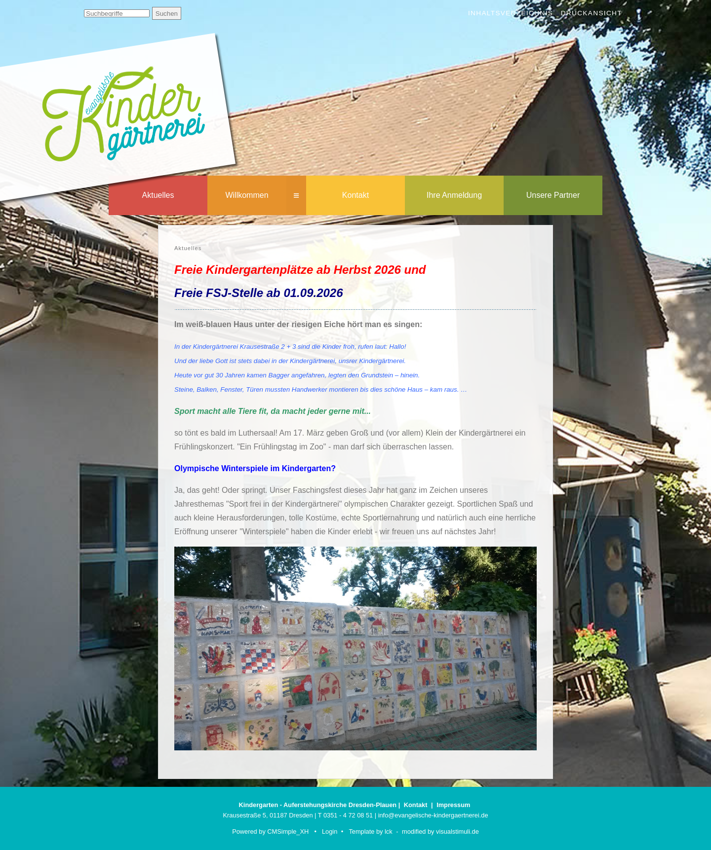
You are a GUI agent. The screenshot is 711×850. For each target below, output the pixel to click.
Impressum (453, 805)
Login (329, 831)
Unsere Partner (553, 195)
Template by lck (370, 831)
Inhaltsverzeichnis (510, 13)
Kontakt (355, 195)
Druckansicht (591, 13)
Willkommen (246, 195)
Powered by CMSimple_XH (270, 831)
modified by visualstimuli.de (440, 831)
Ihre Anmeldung (454, 195)
